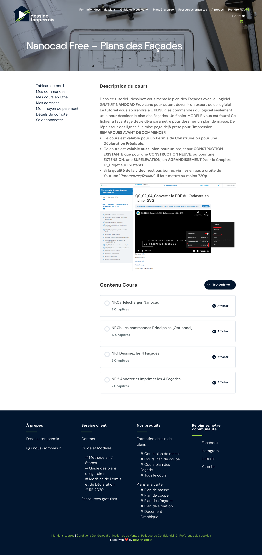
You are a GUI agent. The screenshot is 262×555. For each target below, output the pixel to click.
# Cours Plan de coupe (160, 459)
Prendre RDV (236, 9)
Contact (88, 438)
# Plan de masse (154, 489)
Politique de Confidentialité (159, 535)
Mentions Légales (62, 535)
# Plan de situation (156, 506)
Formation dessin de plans (97, 9)
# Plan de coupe (154, 495)
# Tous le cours (153, 475)
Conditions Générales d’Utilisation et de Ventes (108, 535)
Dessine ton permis (42, 438)
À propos (217, 9)
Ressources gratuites (192, 9)
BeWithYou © (142, 540)
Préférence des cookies (195, 535)
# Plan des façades (156, 500)
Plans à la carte (163, 9)
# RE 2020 (94, 489)
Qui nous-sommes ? (43, 448)
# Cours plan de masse (160, 453)
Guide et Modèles (132, 9)
